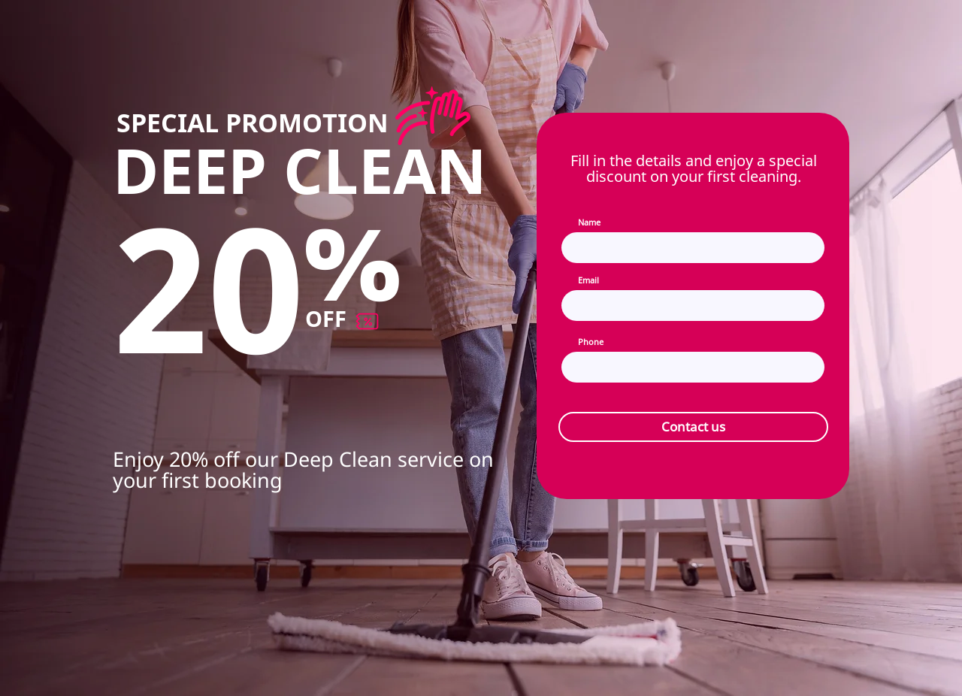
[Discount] (432, 116)
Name (589, 222)
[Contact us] (693, 427)
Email (588, 280)
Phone (591, 341)
